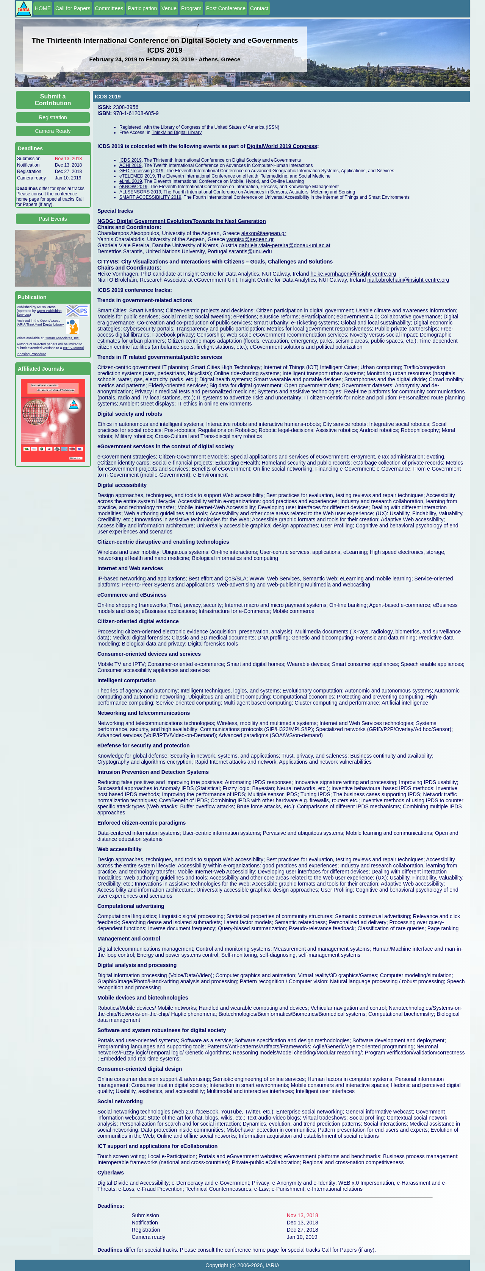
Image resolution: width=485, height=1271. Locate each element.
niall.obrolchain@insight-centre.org (408, 280)
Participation (142, 8)
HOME (43, 8)
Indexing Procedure (31, 354)
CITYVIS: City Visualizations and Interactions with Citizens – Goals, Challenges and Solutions (215, 262)
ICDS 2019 (130, 160)
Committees (109, 8)
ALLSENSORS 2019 (140, 192)
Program (191, 8)
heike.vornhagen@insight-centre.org (353, 274)
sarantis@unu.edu (250, 251)
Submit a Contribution (53, 99)
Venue (169, 8)
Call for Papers (73, 8)
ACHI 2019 (130, 165)
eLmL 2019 (130, 181)
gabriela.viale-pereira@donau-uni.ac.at (284, 245)
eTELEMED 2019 (137, 176)
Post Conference (226, 8)
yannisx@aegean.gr (250, 239)
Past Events (53, 219)
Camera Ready (52, 131)
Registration (53, 117)
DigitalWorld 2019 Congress (282, 146)
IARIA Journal (73, 348)
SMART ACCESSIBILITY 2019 (150, 197)
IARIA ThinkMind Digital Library (40, 324)
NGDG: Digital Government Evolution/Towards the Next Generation (181, 221)
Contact (259, 8)
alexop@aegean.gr (263, 233)
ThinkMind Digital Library (177, 132)
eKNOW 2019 (133, 186)
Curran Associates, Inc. (62, 338)
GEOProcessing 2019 (141, 170)
